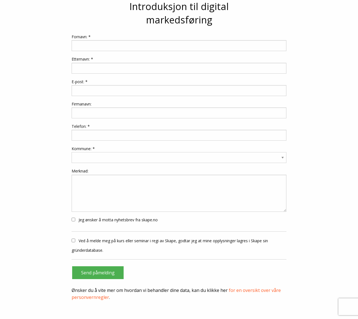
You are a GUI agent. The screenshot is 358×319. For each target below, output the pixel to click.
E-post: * (179, 87)
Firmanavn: (179, 109)
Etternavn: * (179, 64)
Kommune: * (83, 148)
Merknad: (179, 190)
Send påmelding (98, 273)
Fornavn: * (179, 42)
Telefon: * (179, 132)
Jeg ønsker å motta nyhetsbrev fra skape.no (115, 219)
